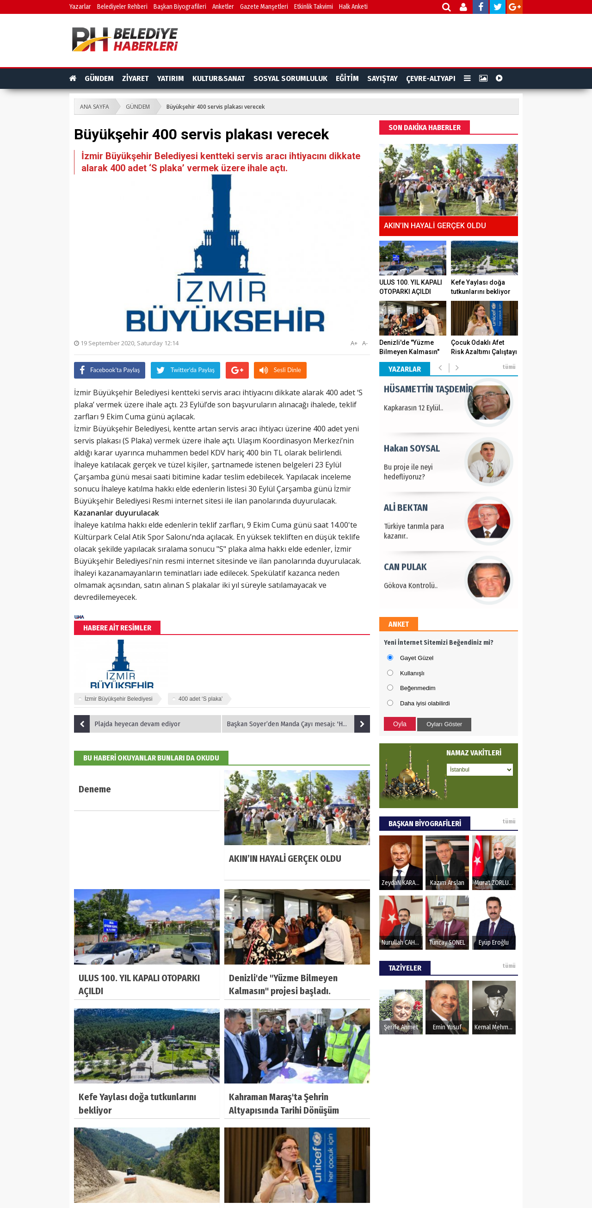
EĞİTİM (347, 78)
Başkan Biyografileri (180, 7)
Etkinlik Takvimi (313, 7)
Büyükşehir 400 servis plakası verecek (215, 107)
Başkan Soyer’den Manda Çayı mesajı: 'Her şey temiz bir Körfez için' (298, 724)
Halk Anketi (353, 7)
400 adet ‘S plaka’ (200, 699)
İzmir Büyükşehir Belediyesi (119, 699)
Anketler (223, 7)
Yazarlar (80, 7)
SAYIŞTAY (382, 78)
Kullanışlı (412, 673)
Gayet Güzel (416, 657)
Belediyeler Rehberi (122, 7)
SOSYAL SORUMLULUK (290, 78)
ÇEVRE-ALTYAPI (431, 78)
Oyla (400, 724)
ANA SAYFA (94, 107)
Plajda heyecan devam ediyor (127, 724)
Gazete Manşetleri (264, 7)
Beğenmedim (418, 688)
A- (365, 343)
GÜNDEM (99, 78)
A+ (354, 343)
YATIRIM (170, 78)
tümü (509, 367)
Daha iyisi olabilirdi (425, 703)
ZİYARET (135, 78)
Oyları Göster (444, 724)
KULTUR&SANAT (218, 78)
